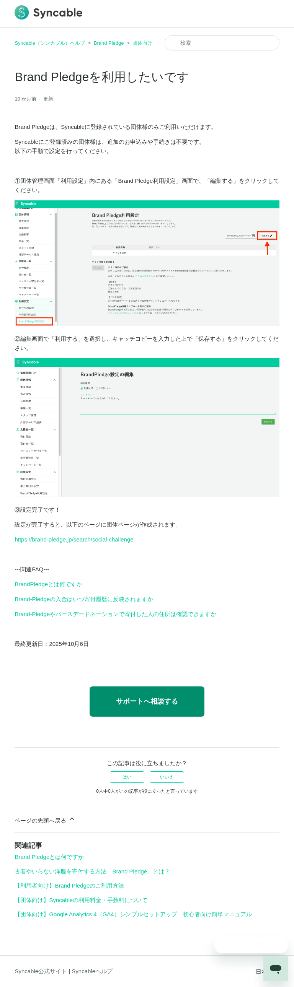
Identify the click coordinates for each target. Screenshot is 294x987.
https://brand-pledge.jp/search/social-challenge (74, 539)
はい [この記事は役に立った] (127, 777)
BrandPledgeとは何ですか (48, 584)
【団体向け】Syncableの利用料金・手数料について (81, 900)
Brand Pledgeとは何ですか (49, 857)
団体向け (142, 43)
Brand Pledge (109, 43)
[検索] (222, 42)
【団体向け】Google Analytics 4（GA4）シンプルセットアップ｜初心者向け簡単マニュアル (133, 914)
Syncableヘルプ (92, 971)
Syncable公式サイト (41, 971)
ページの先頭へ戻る (45, 819)
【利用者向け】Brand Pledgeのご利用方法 (69, 885)
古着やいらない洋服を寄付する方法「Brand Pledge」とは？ (92, 871)
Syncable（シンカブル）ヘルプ (50, 43)
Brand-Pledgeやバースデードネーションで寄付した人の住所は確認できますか (115, 614)
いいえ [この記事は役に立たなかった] (167, 777)
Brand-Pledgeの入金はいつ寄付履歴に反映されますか (84, 599)
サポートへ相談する (147, 701)
